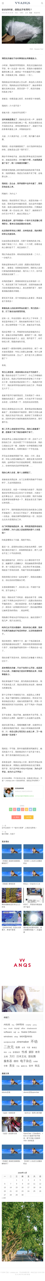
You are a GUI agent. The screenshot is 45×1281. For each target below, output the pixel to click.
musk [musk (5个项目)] (10, 1028)
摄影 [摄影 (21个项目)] (31, 1052)
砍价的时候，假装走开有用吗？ (28, 781)
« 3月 (4, 1198)
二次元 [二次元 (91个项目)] (9, 1047)
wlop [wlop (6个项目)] (16, 1037)
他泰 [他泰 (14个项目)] (17, 1047)
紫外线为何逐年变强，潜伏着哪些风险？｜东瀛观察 (33, 922)
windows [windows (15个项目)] (8, 1036)
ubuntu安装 (12, 1084)
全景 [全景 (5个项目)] (23, 1047)
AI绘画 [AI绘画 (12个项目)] (7, 1024)
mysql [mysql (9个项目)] (16, 1028)
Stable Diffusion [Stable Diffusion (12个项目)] (28, 1032)
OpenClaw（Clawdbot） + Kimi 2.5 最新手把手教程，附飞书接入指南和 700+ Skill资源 (33, 1129)
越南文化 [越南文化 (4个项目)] (24, 1066)
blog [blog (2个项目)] (13, 1025)
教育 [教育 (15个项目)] (37, 1052)
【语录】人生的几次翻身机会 (33, 854)
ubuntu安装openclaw (33, 1084)
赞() (16, 817)
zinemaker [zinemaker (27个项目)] (23, 1041)
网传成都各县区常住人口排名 (12, 898)
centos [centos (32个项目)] (20, 1024)
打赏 (28, 817)
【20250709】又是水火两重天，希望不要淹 (12, 921)
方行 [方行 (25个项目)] (12, 1056)
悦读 (30, 13)
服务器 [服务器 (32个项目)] (8, 1061)
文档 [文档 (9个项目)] (6, 1056)
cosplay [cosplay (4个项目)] (28, 1025)
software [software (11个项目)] (8, 1032)
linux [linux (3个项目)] (5, 1028)
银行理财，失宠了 (8, 834)
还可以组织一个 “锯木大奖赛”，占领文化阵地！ (19, 828)
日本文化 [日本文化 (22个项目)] (21, 1056)
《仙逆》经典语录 (12, 1105)
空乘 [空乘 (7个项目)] (6, 1066)
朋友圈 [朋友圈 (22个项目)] (32, 1056)
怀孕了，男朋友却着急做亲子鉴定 (33, 898)
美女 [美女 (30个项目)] (12, 1065)
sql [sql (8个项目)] (14, 1032)
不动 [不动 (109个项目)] (34, 1041)
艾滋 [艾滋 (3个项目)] (17, 1066)
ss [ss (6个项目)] (18, 1032)
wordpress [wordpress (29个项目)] (26, 1036)
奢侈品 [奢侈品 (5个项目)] (34, 1047)
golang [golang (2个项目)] (35, 1025)
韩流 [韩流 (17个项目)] (37, 1065)
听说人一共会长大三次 (33, 876)
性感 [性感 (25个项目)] (24, 1051)
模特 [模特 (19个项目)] (16, 1061)
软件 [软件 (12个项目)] (31, 1066)
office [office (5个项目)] (23, 1028)
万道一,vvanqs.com (12, 1272)
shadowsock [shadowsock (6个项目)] (32, 1028)
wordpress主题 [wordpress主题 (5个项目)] (9, 1042)
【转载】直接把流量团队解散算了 (12, 854)
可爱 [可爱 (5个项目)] (28, 1047)
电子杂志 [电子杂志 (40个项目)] (26, 1061)
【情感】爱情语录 (12, 876)
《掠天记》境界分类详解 (33, 1105)
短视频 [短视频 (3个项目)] (35, 1061)
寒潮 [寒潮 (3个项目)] (5, 1052)
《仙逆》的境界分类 (12, 1125)
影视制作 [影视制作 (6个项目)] (16, 1052)
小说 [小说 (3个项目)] (9, 1052)
